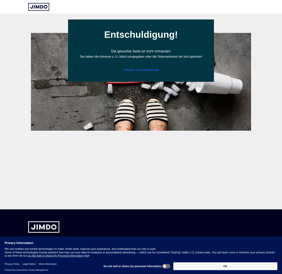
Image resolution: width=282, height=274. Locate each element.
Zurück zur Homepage (141, 69)
